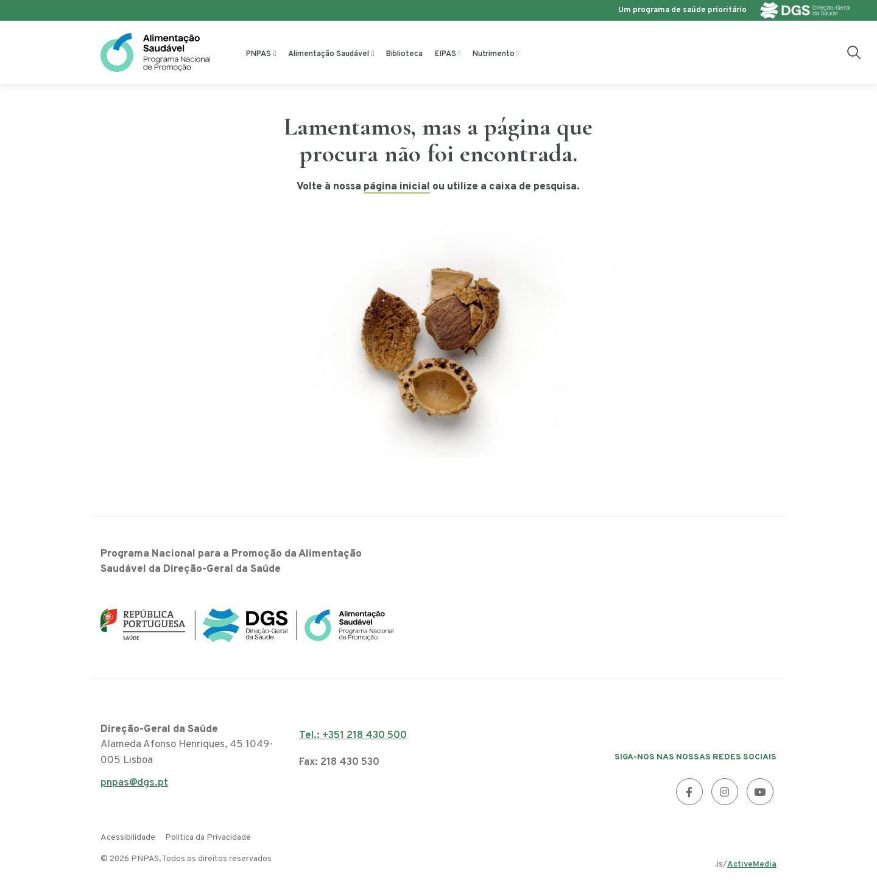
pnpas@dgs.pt (134, 786)
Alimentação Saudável (328, 54)
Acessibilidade (127, 837)
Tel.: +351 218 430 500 (353, 735)
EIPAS (445, 54)
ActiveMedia (752, 864)
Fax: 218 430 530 (339, 762)
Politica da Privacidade (208, 837)
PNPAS (258, 54)
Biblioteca (404, 54)
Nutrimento (494, 54)
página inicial (397, 187)
